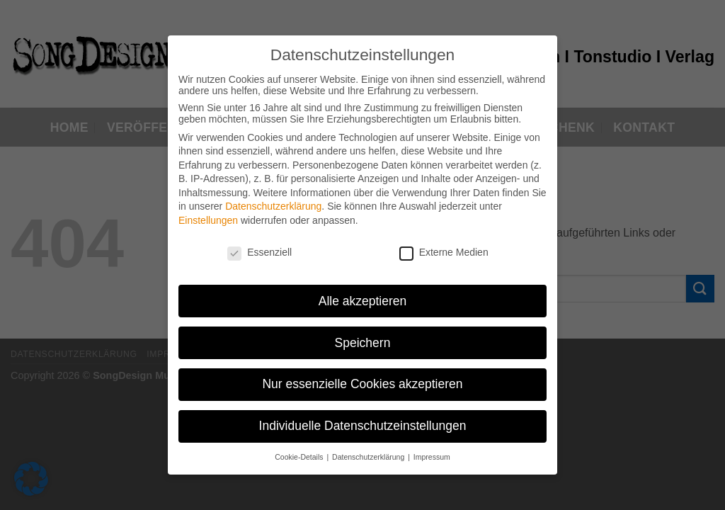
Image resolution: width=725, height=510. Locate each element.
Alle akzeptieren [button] (363, 295)
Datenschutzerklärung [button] (369, 451)
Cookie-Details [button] (300, 451)
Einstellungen (208, 214)
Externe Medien (444, 246)
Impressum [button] (431, 451)
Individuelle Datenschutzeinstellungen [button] (363, 420)
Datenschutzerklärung (273, 200)
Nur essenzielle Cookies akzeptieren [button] (362, 378)
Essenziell (259, 246)
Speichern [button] (363, 336)
